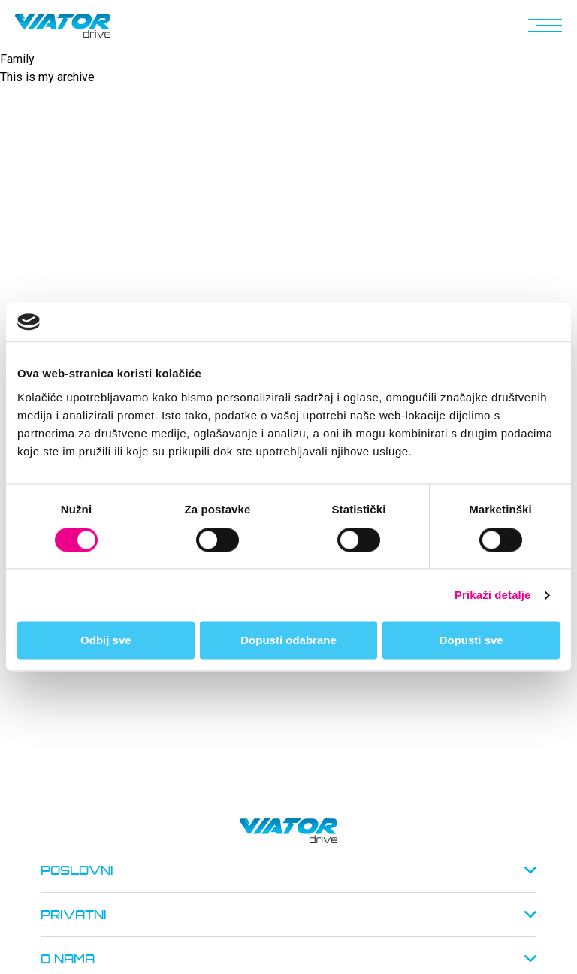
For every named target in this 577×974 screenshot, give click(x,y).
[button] (542, 25)
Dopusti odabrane (288, 640)
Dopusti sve (471, 640)
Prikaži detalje (493, 594)
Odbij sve (105, 640)
